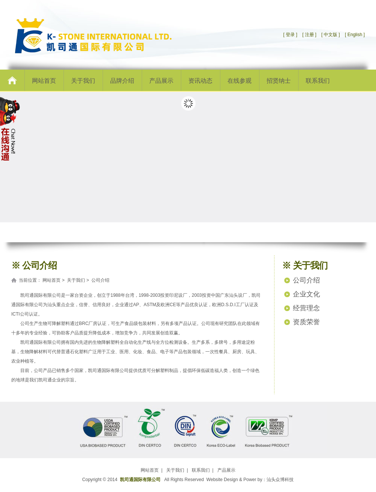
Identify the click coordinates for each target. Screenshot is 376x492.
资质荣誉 (306, 322)
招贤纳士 (279, 80)
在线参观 (239, 80)
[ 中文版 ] (330, 34)
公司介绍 (306, 280)
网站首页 (44, 80)
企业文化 (306, 294)
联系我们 (318, 80)
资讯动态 (200, 80)
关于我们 (83, 80)
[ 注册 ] (309, 34)
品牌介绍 (122, 80)
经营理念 (306, 308)
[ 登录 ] (290, 34)
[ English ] (355, 34)
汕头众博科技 (280, 479)
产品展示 (161, 80)
